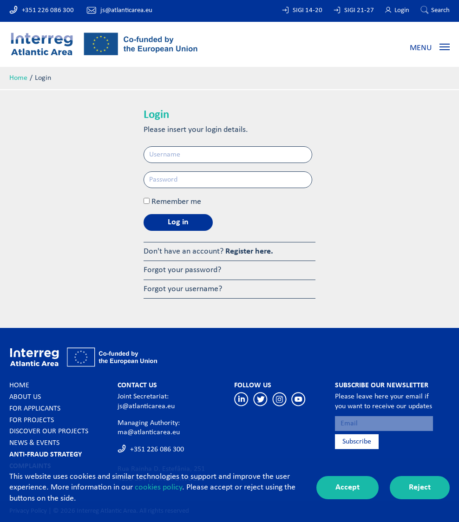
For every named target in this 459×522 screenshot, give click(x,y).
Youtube (298, 399)
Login (401, 10)
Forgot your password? (182, 270)
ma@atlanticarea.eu (149, 432)
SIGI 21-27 (359, 10)
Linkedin (241, 399)
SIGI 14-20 (307, 10)
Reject (420, 487)
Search (440, 10)
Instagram (279, 399)
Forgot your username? (183, 289)
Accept (347, 487)
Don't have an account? (208, 251)
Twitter (260, 399)
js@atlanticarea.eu (126, 10)
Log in (178, 222)
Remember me (176, 201)
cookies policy (158, 487)
